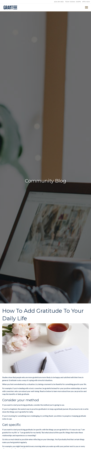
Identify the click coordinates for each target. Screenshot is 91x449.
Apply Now (86, 1)
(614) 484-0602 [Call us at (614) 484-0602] (59, 1)
